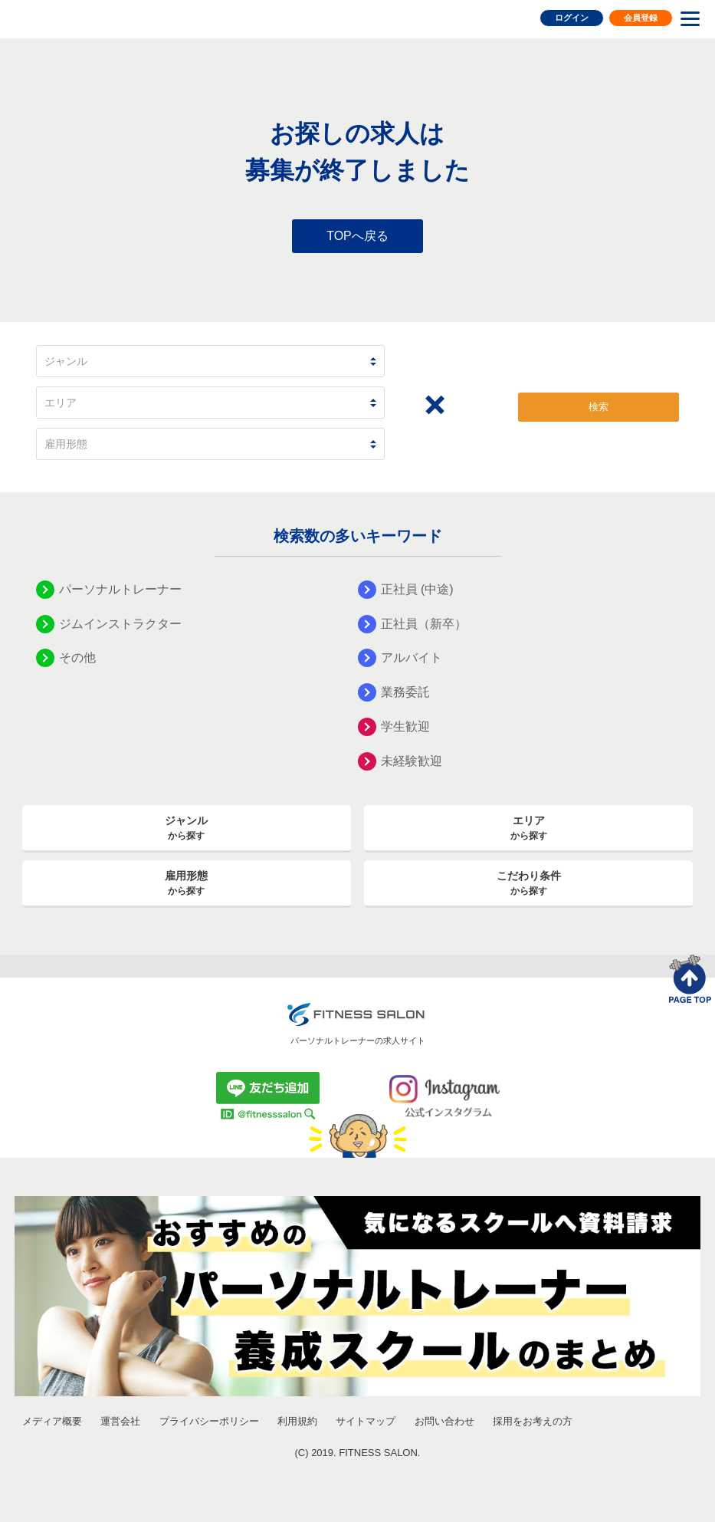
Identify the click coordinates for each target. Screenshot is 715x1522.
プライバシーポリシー (209, 1421)
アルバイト (411, 657)
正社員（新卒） (424, 623)
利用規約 (297, 1421)
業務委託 (405, 692)
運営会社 (120, 1421)
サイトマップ (365, 1421)
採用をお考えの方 (532, 1421)
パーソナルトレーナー (120, 589)
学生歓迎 (405, 726)
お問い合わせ (444, 1421)
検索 (598, 407)
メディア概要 (52, 1421)
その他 (77, 657)
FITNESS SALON (75, 17)
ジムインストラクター (120, 623)
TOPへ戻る (357, 235)
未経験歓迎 (411, 761)
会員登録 (641, 17)
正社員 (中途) (417, 589)
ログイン (572, 17)
